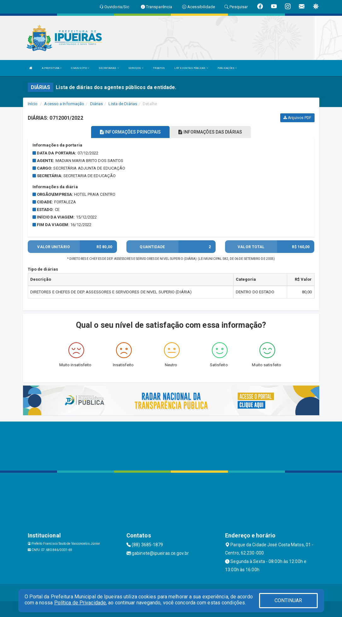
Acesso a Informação (64, 103)
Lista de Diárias (122, 103)
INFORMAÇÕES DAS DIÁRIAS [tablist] (210, 132)
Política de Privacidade (80, 603)
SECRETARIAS (109, 68)
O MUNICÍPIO (80, 68)
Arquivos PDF (297, 118)
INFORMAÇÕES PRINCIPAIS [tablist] (130, 132)
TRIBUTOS (159, 68)
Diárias (96, 103)
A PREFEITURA (51, 68)
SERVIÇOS (135, 68)
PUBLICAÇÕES (227, 68)
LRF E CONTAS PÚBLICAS (191, 68)
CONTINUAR (288, 600)
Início (33, 103)
